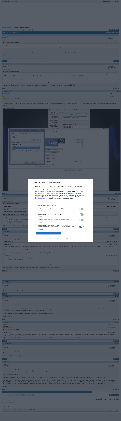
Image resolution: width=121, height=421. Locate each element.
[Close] (89, 182)
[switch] (81, 209)
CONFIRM (48, 233)
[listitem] (61, 205)
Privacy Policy (70, 239)
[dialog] (60, 210)
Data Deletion (51, 239)
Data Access (60, 239)
